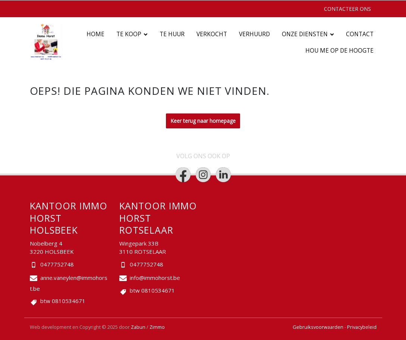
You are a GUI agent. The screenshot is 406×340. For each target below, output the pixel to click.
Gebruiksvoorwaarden (318, 327)
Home (95, 34)
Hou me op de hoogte (339, 50)
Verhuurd (254, 34)
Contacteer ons (347, 8)
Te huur (172, 34)
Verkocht (211, 34)
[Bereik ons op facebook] (183, 174)
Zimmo (157, 327)
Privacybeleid (362, 327)
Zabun (138, 327)
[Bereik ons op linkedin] (223, 174)
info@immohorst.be (155, 277)
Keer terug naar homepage (203, 120)
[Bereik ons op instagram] (203, 174)
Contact (360, 34)
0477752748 (57, 264)
